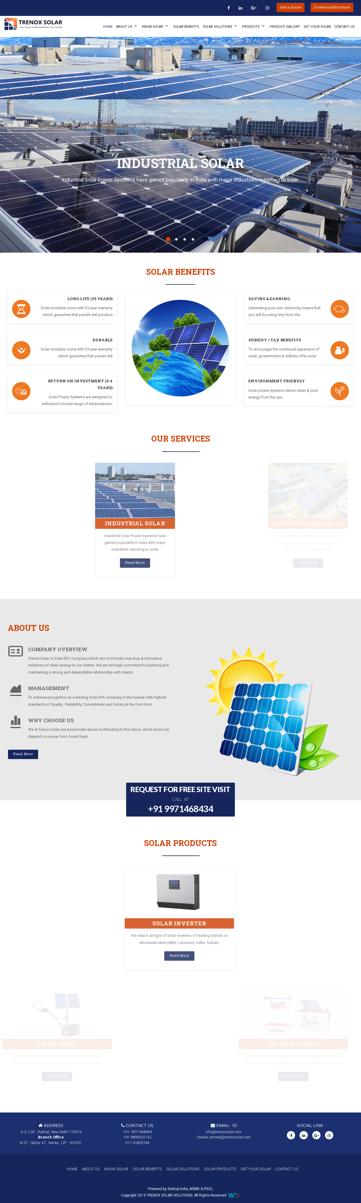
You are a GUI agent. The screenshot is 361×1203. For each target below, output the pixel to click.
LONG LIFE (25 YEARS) (90, 298)
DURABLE (102, 340)
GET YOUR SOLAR (317, 27)
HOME (108, 27)
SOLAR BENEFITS (186, 27)
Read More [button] (23, 754)
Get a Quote (290, 7)
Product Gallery (285, 27)
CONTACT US (286, 1169)
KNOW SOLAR (152, 27)
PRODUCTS (251, 27)
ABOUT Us (124, 27)
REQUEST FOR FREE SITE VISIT (180, 800)
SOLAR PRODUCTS (220, 1169)
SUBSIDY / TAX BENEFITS (274, 340)
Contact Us (344, 27)
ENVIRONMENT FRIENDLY (276, 381)
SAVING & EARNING (269, 298)
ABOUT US (91, 1169)
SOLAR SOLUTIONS (217, 27)
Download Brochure (332, 7)
